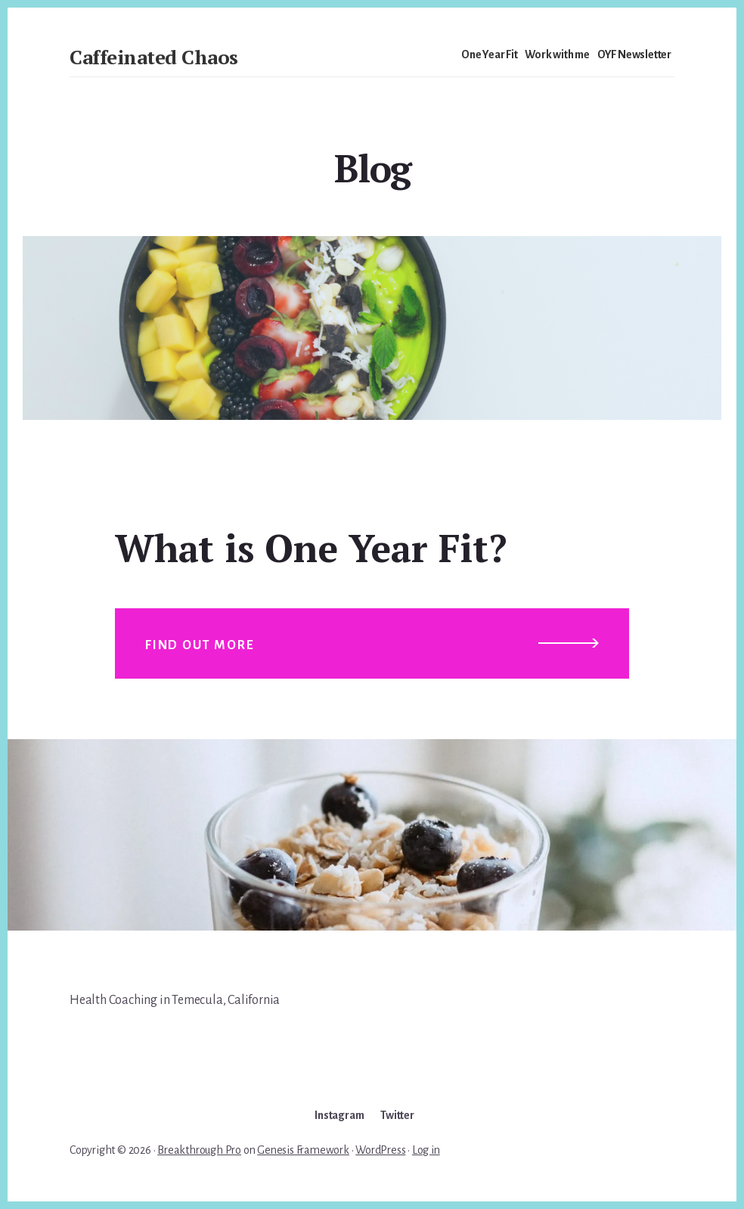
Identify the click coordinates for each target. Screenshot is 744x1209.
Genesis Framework (303, 1150)
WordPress (380, 1150)
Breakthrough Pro (199, 1150)
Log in (426, 1150)
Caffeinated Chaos (154, 57)
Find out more (199, 645)
